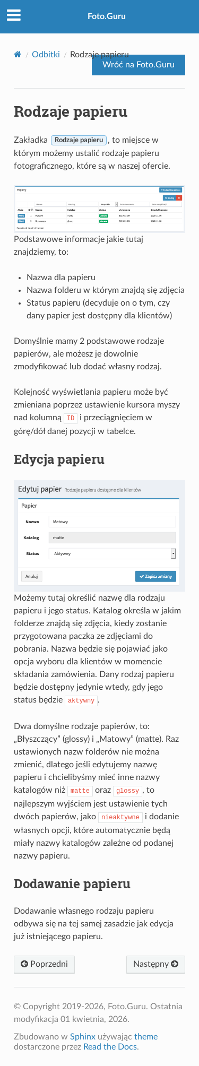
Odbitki (46, 54)
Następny (155, 964)
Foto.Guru (107, 16)
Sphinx (83, 1037)
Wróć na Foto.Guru (138, 64)
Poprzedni (44, 964)
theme (146, 1037)
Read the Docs (110, 1047)
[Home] (18, 54)
